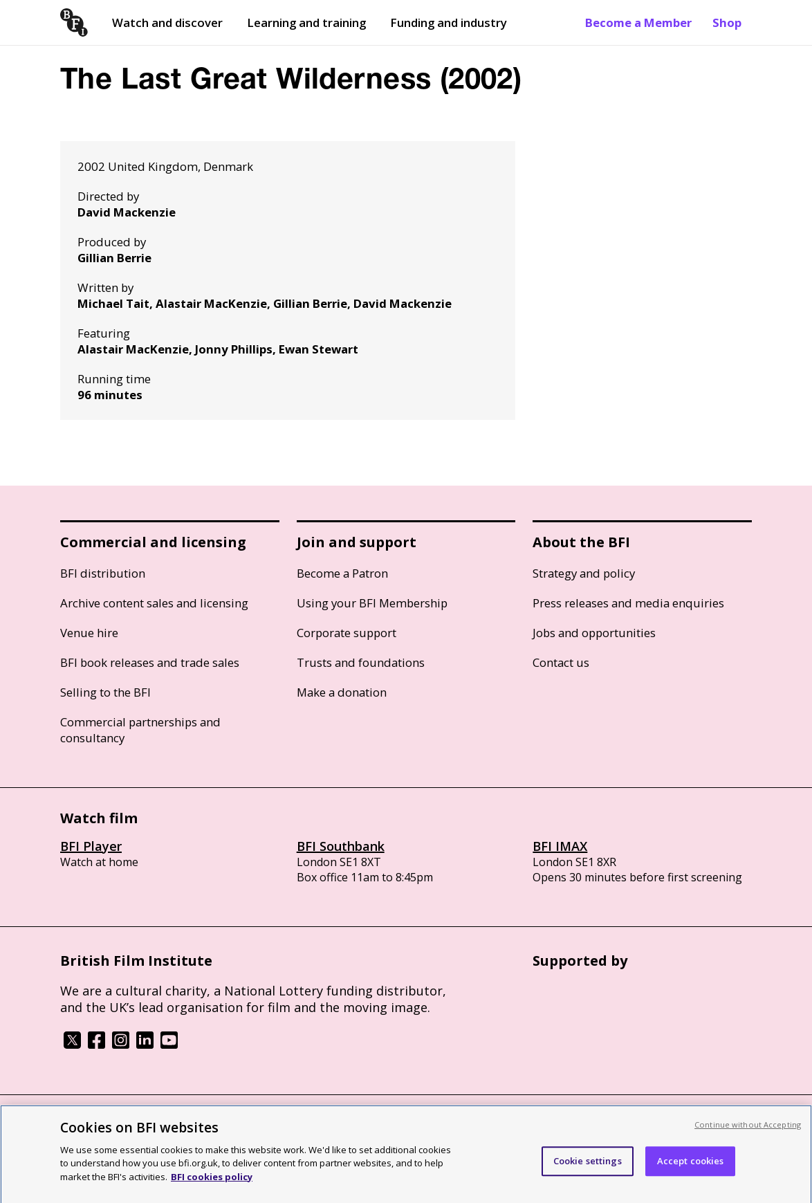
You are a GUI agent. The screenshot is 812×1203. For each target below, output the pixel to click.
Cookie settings (587, 1167)
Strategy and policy (584, 573)
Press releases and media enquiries (628, 603)
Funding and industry (448, 22)
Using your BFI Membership (372, 603)
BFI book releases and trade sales (149, 662)
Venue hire (89, 633)
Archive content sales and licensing (154, 603)
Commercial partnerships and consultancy (140, 730)
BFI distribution (102, 573)
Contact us (561, 662)
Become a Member (638, 22)
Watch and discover (167, 22)
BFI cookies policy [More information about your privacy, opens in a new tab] (211, 1183)
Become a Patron (342, 573)
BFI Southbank (341, 846)
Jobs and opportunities (594, 633)
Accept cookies (690, 1167)
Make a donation (342, 692)
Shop (726, 22)
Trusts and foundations (361, 662)
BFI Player (91, 846)
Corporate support (346, 633)
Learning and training (306, 22)
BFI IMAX (560, 846)
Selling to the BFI (105, 692)
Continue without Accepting (747, 1131)
